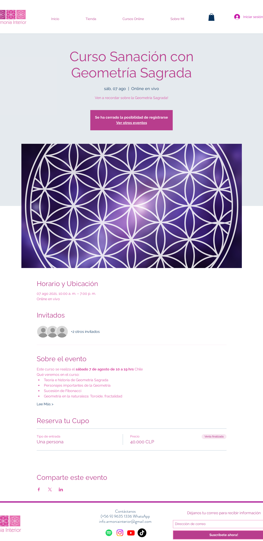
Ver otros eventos (131, 123)
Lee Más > (45, 404)
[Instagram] (120, 532)
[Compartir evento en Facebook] (39, 489)
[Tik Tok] (142, 532)
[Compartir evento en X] (50, 489)
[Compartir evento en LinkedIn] (61, 489)
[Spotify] (108, 532)
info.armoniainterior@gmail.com (125, 521)
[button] (211, 17)
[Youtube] (131, 532)
